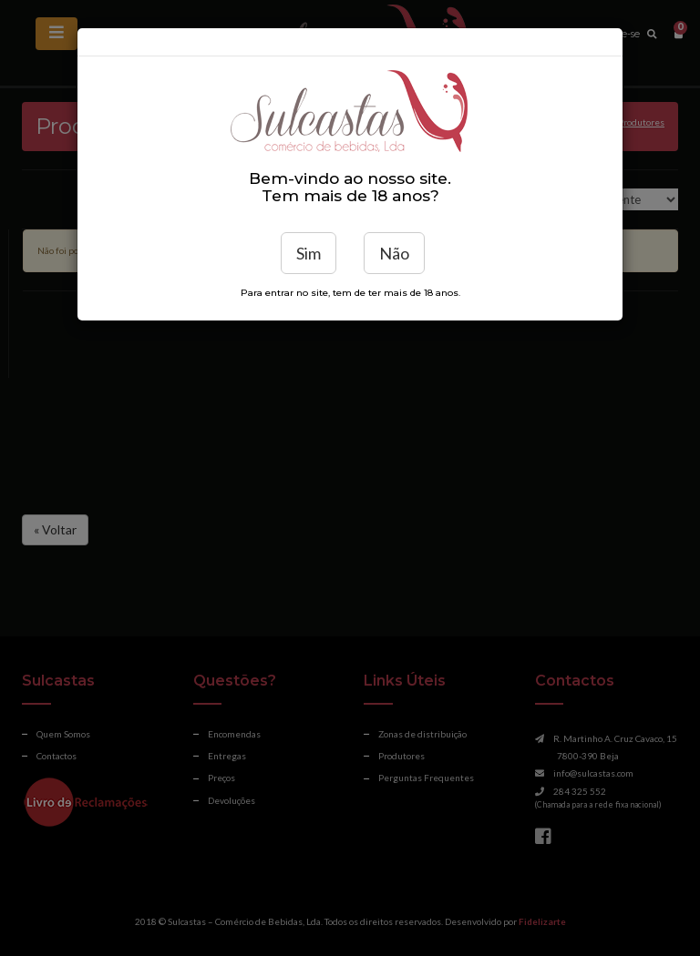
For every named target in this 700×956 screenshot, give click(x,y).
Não (394, 253)
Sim (308, 253)
